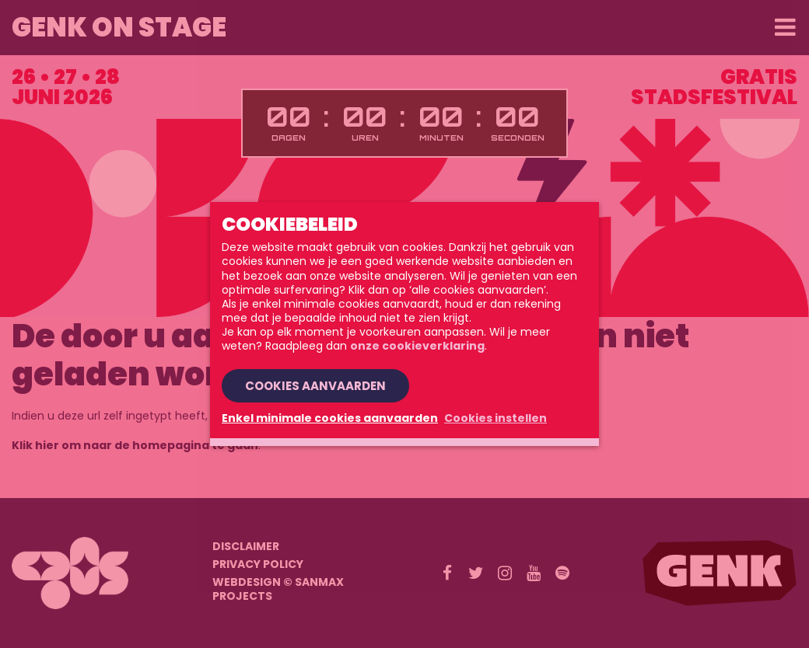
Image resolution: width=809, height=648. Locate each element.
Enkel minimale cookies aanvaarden (330, 418)
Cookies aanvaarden (315, 386)
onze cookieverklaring (417, 346)
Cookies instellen (495, 418)
